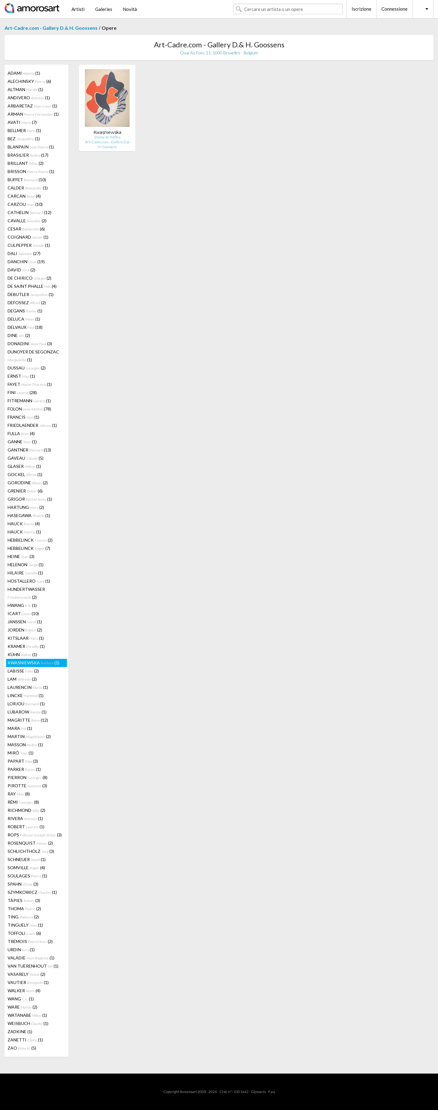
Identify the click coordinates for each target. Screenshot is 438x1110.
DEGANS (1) (25, 310)
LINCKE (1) (25, 695)
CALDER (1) (28, 187)
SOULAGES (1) (27, 875)
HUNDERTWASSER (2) (26, 593)
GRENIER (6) (25, 490)
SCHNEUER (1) (27, 859)
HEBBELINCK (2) (30, 540)
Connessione (394, 9)
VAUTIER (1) (28, 982)
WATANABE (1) (27, 1015)
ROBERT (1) (26, 826)
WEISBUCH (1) (28, 1023)
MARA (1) (20, 728)
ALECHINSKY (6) (29, 81)
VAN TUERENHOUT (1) (33, 966)
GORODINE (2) (28, 482)
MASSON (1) (25, 744)
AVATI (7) (22, 122)
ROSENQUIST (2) (30, 843)
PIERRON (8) (27, 777)
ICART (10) (23, 613)
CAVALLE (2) (27, 220)
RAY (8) (19, 793)
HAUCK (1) (24, 531)
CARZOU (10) (25, 204)
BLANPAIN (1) (31, 146)
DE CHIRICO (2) (29, 278)
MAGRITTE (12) (28, 720)
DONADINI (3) (30, 343)
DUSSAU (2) (27, 367)
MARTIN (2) (29, 736)
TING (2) (23, 916)
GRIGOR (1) (30, 499)
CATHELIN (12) (29, 212)
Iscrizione (361, 9)
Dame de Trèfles (107, 137)
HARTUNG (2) (26, 507)
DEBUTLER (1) (31, 294)
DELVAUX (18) (25, 327)
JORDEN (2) (25, 629)
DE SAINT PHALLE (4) (32, 286)
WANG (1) (21, 998)
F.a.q (271, 1091)
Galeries (103, 9)
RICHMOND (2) (26, 810)
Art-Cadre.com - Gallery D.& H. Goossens (51, 28)
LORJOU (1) (26, 703)
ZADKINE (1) (20, 1031)
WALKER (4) (24, 990)
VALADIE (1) (31, 957)
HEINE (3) (21, 556)
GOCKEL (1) (25, 474)
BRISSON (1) (31, 171)
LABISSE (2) (23, 670)
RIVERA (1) (25, 818)
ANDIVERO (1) (29, 97)
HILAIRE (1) (25, 572)
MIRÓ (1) (20, 752)
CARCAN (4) (24, 196)
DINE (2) (19, 335)
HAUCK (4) (24, 523)
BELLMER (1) (24, 130)
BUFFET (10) (27, 179)
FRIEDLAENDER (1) (32, 425)
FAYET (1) (30, 384)
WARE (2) (22, 1007)
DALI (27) (24, 253)
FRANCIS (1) (23, 417)
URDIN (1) (21, 949)
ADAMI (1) (24, 73)
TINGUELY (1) (25, 925)
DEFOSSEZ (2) (27, 302)
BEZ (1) (24, 138)
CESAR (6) (26, 228)
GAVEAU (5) (25, 458)
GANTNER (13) (29, 449)
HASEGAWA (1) (29, 515)
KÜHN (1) (22, 654)
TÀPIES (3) (24, 900)
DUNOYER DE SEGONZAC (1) (33, 355)
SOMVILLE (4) (26, 867)
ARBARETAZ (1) (32, 105)
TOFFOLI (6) (24, 933)
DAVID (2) (21, 269)
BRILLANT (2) (25, 163)
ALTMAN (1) (25, 89)
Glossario (258, 1091)
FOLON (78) (29, 408)
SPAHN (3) (23, 884)
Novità (130, 9)
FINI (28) (22, 392)
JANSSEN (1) (25, 621)
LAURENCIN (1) (28, 687)
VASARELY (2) (26, 974)
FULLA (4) (21, 433)
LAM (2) (22, 679)
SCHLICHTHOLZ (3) (31, 851)
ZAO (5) (22, 1047)
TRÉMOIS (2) (30, 941)
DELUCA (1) (24, 319)
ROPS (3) (35, 834)
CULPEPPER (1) (29, 245)
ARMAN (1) (33, 114)
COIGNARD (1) (28, 237)
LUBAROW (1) (27, 711)
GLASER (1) (24, 466)
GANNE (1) (22, 441)
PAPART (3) (23, 761)
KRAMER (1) (26, 646)
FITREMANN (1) (29, 400)
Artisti (78, 9)
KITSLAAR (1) (26, 638)
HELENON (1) (25, 564)
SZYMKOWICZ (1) (32, 892)
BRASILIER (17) (28, 155)
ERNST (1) (21, 376)
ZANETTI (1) (25, 1039)
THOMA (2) (24, 908)
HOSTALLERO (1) (29, 581)
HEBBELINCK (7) (29, 548)
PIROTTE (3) (27, 785)
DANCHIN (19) (26, 261)
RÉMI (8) (23, 802)
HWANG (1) (22, 605)
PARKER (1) (24, 769)
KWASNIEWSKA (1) (33, 662)
